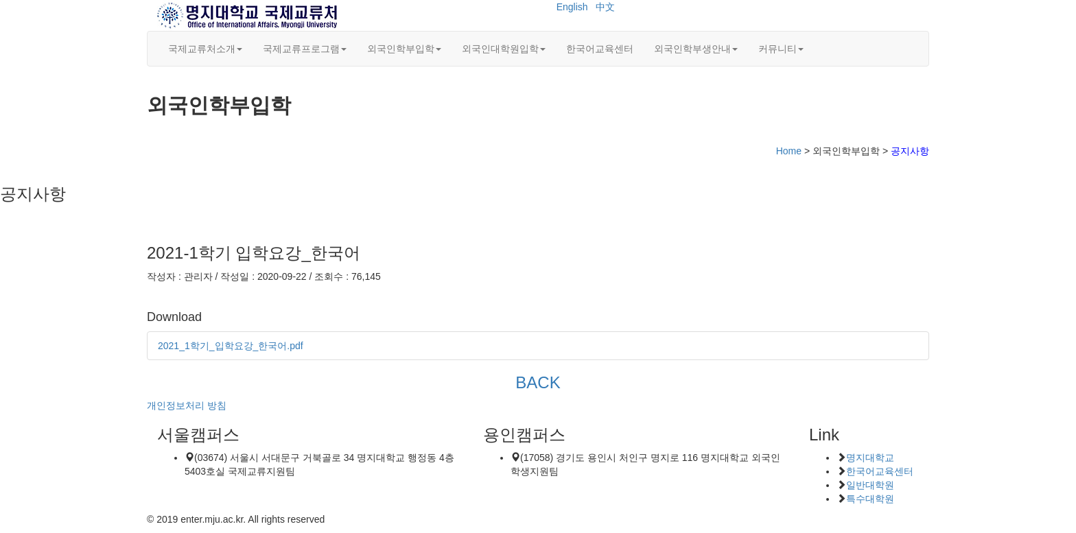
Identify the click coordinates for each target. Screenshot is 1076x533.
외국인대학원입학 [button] (504, 48)
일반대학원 (870, 484)
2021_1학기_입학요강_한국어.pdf (230, 345)
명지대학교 (870, 457)
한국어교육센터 (599, 48)
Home (789, 150)
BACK (538, 382)
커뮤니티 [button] (781, 48)
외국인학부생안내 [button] (696, 48)
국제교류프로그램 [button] (305, 48)
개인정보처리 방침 (186, 405)
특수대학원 (870, 498)
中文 (605, 6)
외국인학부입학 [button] (404, 48)
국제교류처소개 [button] (205, 48)
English (572, 6)
